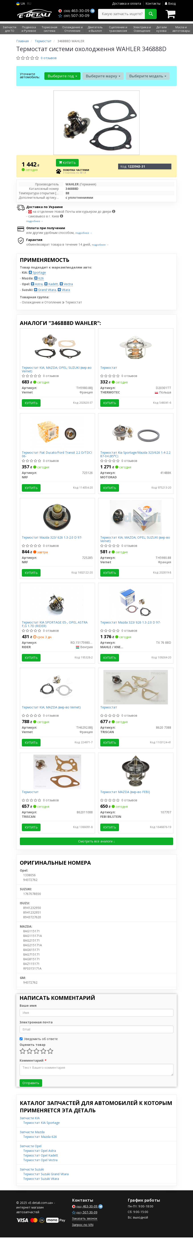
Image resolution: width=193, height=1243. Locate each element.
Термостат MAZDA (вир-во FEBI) (125, 797)
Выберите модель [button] (146, 75)
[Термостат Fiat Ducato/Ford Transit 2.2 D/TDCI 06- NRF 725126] (57, 433)
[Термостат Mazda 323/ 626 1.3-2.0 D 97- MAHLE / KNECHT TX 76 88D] (136, 605)
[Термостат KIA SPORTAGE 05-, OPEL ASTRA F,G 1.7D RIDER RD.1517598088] (57, 605)
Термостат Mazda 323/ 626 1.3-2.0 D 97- (52, 540)
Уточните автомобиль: (30, 75)
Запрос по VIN (82, 1230)
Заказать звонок (84, 1224)
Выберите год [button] (62, 75)
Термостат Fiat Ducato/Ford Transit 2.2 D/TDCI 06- (57, 455)
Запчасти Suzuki (32, 1175)
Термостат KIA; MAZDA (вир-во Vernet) (51, 711)
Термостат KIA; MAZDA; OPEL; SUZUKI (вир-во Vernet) (57, 369)
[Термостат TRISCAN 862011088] (57, 776)
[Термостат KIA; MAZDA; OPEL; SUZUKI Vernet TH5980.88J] (57, 347)
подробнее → (34, 221)
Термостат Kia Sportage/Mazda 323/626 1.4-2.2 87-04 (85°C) (136, 455)
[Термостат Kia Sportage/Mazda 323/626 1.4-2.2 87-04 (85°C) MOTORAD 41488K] (136, 433)
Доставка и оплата (126, 3)
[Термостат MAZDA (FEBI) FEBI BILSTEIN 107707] (135, 776)
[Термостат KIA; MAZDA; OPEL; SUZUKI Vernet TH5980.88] (136, 519)
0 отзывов (49, 58)
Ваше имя (28, 1011)
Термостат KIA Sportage (41, 1128)
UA (20, 3)
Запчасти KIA (30, 1123)
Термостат (109, 368)
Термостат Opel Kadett (40, 1161)
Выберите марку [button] (102, 75)
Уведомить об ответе (39, 1044)
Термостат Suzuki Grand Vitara (46, 1179)
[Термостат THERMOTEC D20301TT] (136, 347)
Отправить (31, 1088)
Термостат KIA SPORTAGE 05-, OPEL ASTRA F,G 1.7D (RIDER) (55, 627)
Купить (67, 162)
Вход (170, 3)
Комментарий (33, 1066)
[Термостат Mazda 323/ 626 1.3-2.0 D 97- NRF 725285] (57, 519)
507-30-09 (73, 15)
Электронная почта (36, 1028)
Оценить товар (32, 1050)
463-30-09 (74, 10)
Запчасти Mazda (32, 1137)
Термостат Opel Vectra (40, 1165)
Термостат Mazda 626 (40, 1142)
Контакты (153, 3)
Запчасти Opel (30, 1151)
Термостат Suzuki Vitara (41, 1184)
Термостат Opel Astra (39, 1156)
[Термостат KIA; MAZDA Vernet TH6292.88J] (57, 691)
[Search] (151, 14)
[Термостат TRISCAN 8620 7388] (135, 691)
